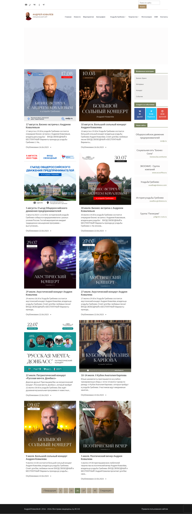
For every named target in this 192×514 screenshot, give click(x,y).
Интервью (140, 84)
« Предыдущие (49, 491)
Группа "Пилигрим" (150, 213)
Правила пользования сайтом (155, 509)
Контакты (164, 17)
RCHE (77, 509)
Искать (142, 7)
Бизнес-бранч (141, 78)
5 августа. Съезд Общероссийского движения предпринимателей (46, 210)
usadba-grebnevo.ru (158, 201)
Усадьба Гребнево (117, 17)
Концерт (139, 90)
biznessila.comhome (158, 157)
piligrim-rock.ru (160, 217)
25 (71, 491)
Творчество (133, 17)
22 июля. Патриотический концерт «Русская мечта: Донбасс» (46, 377)
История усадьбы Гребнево (150, 197)
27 (84, 491)
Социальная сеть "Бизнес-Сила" (150, 152)
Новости (77, 17)
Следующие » (106, 491)
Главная (68, 17)
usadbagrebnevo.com (158, 185)
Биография (100, 17)
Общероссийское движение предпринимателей (150, 136)
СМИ (156, 17)
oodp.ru (163, 141)
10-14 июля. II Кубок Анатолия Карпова (103, 375)
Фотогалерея (146, 17)
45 (95, 491)
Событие (139, 97)
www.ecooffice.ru (159, 172)
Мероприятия (88, 17)
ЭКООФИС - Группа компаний (150, 168)
